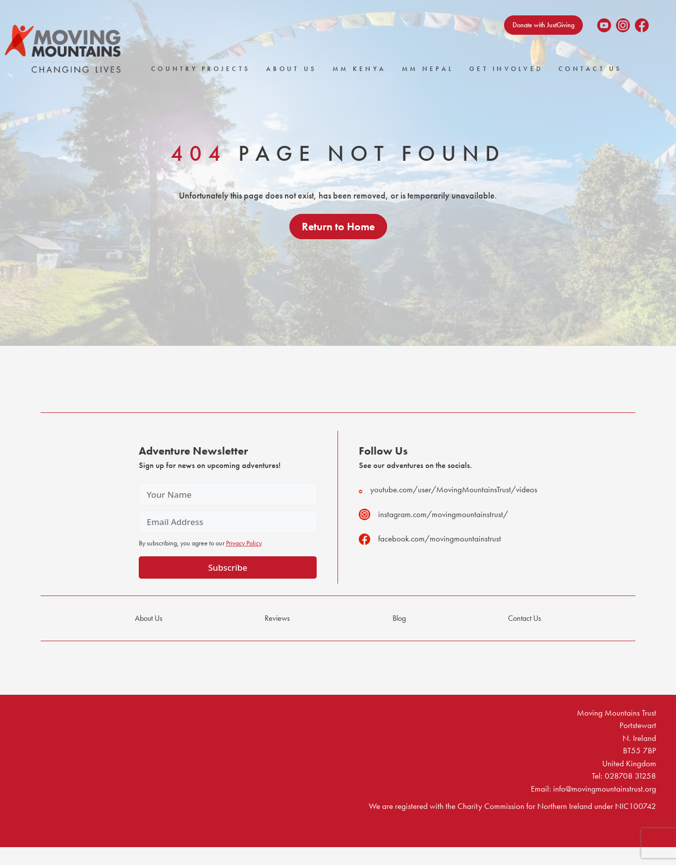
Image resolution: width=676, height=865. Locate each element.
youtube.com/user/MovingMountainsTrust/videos (448, 489)
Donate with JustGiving (543, 24)
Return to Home (338, 226)
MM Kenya (359, 69)
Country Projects (200, 69)
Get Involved (506, 69)
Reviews (277, 618)
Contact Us (590, 69)
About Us (291, 69)
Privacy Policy (243, 542)
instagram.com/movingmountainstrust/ (433, 514)
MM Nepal (427, 69)
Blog (399, 618)
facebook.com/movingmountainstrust (430, 538)
